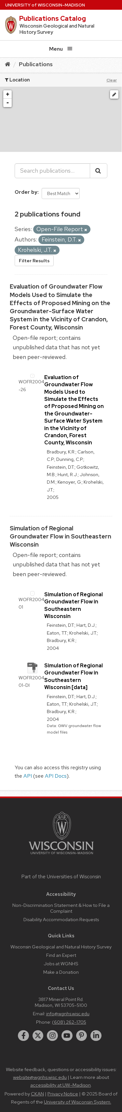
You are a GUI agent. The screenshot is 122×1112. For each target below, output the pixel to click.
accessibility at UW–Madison (60, 1085)
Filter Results (34, 261)
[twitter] (38, 1035)
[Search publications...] (52, 170)
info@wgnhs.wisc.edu (67, 1013)
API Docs (56, 775)
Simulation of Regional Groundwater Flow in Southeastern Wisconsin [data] (73, 676)
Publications (36, 64)
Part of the (61, 876)
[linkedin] (96, 1035)
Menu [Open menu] (61, 48)
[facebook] (23, 1035)
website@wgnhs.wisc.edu (40, 1077)
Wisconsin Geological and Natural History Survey (61, 947)
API (27, 775)
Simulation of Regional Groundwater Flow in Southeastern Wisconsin (60, 536)
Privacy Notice (62, 1094)
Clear (111, 80)
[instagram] (52, 1035)
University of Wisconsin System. (77, 1102)
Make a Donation (61, 972)
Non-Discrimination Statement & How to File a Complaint (61, 908)
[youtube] (67, 1035)
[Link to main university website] (61, 855)
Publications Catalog (52, 18)
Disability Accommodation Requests (61, 919)
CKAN (37, 1094)
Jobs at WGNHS (61, 963)
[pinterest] (81, 1035)
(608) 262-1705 (69, 1022)
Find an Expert (61, 955)
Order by (26, 192)
